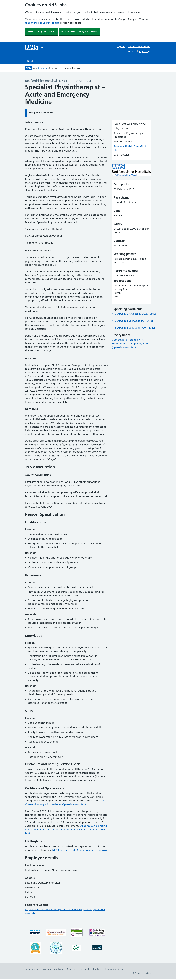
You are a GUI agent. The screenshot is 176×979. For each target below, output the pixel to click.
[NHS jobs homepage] (35, 47)
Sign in (121, 46)
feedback (42, 68)
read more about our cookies (42, 22)
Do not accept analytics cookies (79, 31)
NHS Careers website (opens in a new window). (79, 850)
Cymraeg (144, 51)
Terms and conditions (52, 969)
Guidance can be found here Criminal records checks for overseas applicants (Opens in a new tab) (66, 829)
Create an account (139, 46)
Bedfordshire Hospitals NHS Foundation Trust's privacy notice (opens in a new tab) (131, 343)
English (132, 51)
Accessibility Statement (78, 969)
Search (30, 61)
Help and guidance (114, 969)
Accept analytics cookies (41, 31)
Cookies (97, 969)
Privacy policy (31, 969)
